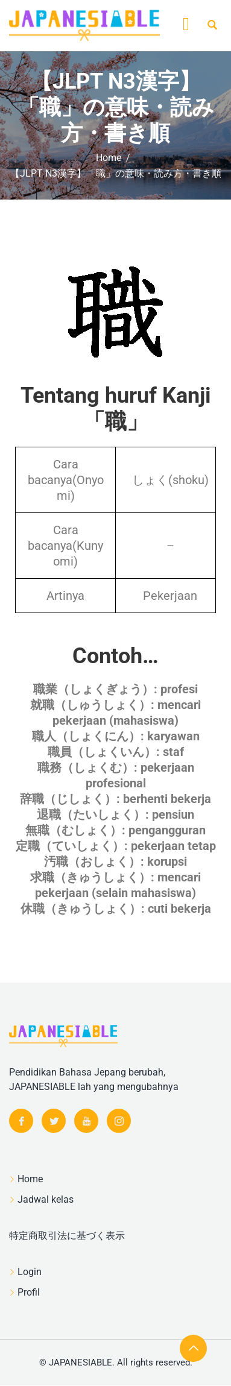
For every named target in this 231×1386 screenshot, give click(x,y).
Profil (28, 1292)
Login (29, 1271)
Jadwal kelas (45, 1199)
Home (30, 1179)
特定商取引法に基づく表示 (67, 1235)
